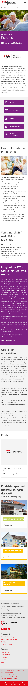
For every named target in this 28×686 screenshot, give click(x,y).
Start (2, 7)
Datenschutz (12, 675)
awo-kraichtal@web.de (12, 474)
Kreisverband (5, 652)
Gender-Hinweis (5, 676)
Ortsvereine (21, 7)
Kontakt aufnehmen (6, 340)
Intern (15, 678)
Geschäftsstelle (5, 655)
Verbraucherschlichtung (18, 676)
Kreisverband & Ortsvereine (10, 7)
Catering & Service (6, 644)
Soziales (3, 642)
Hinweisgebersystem (6, 678)
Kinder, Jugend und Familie (9, 639)
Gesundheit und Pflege (7, 637)
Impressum (4, 675)
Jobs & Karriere (5, 660)
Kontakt (3, 662)
